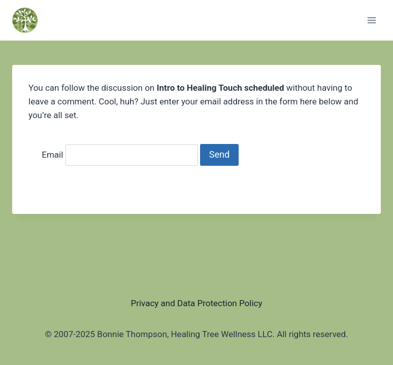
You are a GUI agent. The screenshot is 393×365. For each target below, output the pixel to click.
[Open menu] (371, 20)
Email (52, 155)
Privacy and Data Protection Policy (196, 303)
